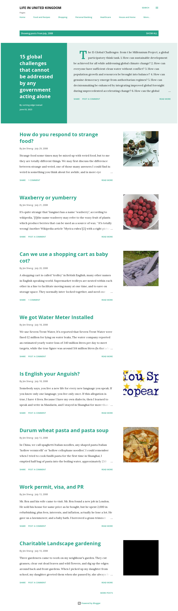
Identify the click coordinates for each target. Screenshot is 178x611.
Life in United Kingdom (40, 7)
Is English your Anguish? (50, 373)
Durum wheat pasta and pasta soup (64, 430)
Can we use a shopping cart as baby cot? (64, 257)
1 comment (34, 180)
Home (22, 17)
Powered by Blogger (89, 603)
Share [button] (77, 99)
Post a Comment (91, 99)
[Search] (145, 7)
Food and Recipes (41, 17)
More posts (106, 593)
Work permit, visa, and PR (52, 486)
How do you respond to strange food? (59, 137)
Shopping (62, 17)
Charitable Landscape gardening (60, 543)
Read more (165, 99)
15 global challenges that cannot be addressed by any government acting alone (36, 76)
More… (147, 17)
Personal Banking (83, 17)
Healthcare (105, 17)
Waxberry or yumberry (48, 197)
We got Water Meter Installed (56, 317)
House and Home (127, 17)
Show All (151, 33)
